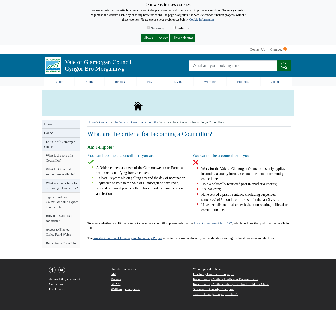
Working (210, 81)
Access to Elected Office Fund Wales (58, 232)
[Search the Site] (284, 65)
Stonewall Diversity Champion (213, 289)
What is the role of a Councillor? (59, 158)
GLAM (115, 284)
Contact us (56, 284)
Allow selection (182, 38)
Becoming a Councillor (61, 243)
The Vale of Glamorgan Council (59, 144)
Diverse (116, 279)
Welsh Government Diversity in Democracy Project (127, 238)
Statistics (181, 28)
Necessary (156, 28)
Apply (89, 81)
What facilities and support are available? (60, 172)
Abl (113, 274)
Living (178, 81)
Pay (149, 81)
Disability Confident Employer (213, 274)
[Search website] (233, 65)
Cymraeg (278, 49)
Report (59, 81)
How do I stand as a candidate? (59, 218)
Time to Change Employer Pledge (215, 294)
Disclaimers (57, 289)
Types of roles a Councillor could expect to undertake (62, 202)
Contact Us (257, 49)
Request (120, 81)
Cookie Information (201, 19)
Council (276, 81)
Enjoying (243, 81)
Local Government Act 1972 (213, 223)
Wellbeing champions (125, 289)
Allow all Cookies (155, 38)
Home (48, 124)
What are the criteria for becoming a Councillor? (62, 185)
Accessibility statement (64, 279)
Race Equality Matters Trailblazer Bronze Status (225, 279)
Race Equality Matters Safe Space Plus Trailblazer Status (231, 284)
